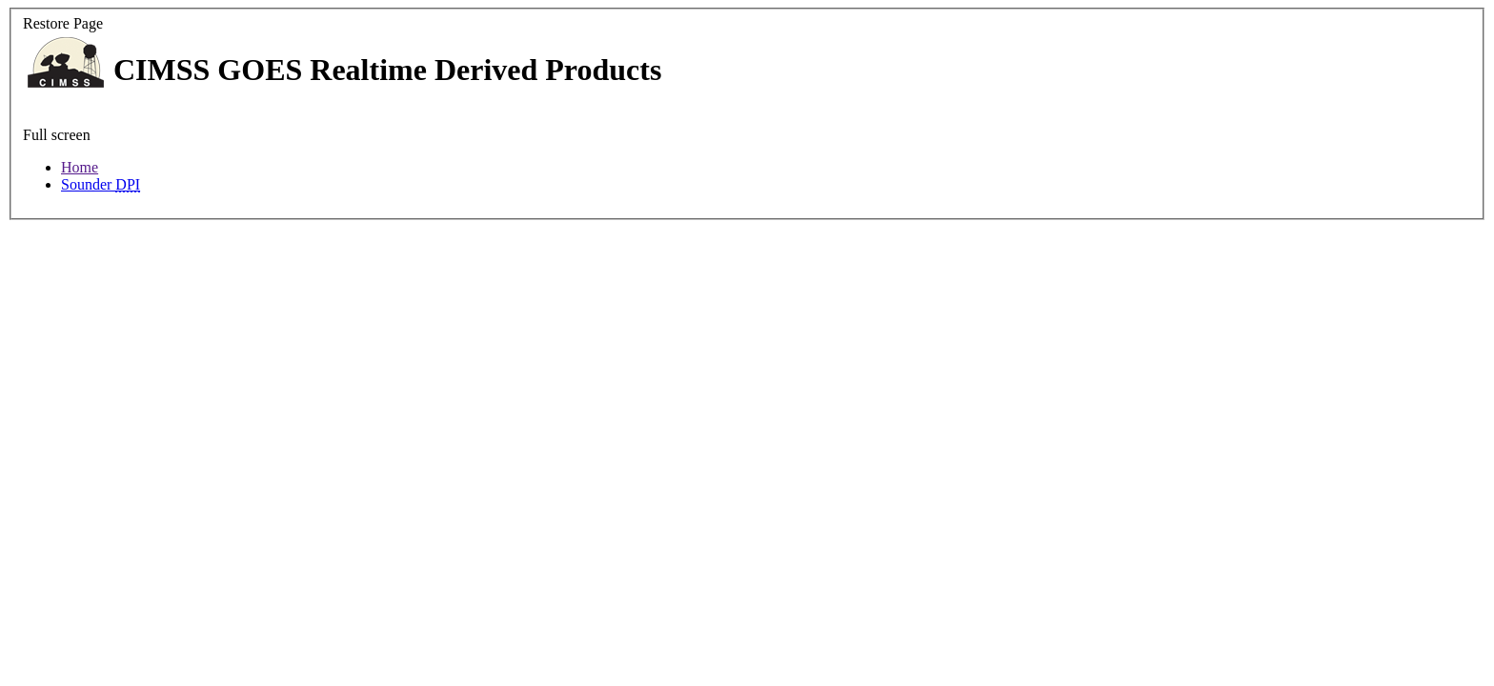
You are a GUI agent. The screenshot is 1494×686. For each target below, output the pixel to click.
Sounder (100, 184)
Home (79, 167)
